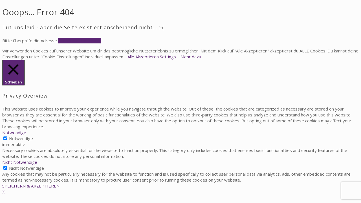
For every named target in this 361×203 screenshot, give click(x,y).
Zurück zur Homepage (79, 40)
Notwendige (21, 138)
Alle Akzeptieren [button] (143, 56)
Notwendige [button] (14, 132)
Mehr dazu (190, 56)
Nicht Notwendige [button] (19, 162)
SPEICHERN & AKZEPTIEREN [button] (31, 186)
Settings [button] (168, 56)
